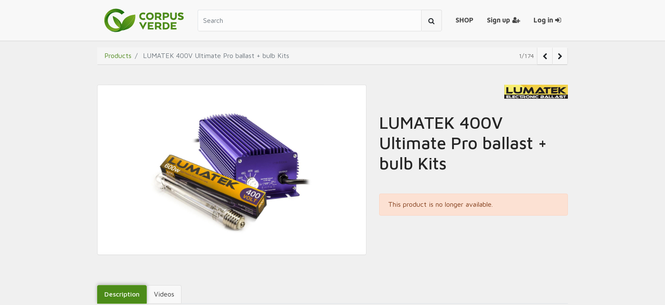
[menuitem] (464, 20)
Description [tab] (122, 294)
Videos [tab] (164, 294)
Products (117, 55)
